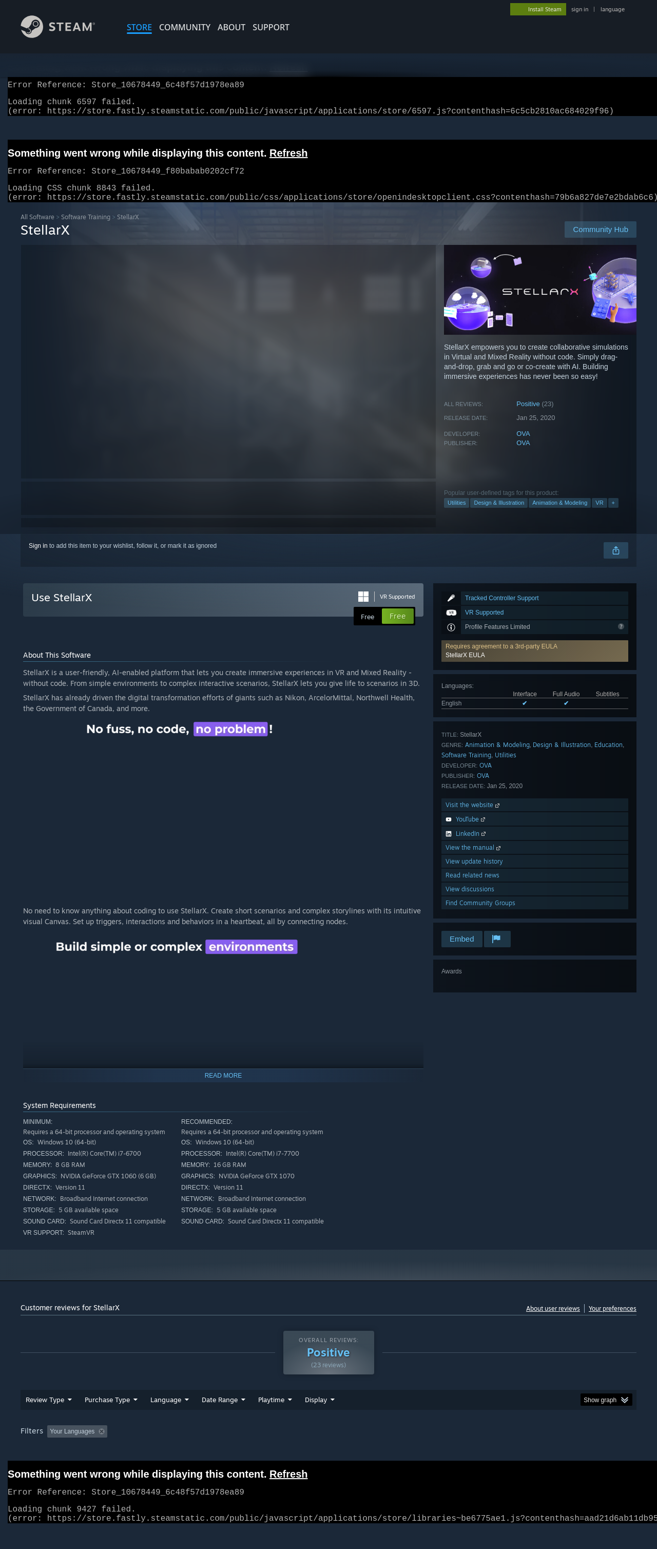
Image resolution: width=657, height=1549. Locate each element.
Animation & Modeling (559, 515)
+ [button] (613, 515)
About (231, 27)
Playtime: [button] (255, 1451)
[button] (534, 663)
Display (316, 1419)
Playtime (271, 1419)
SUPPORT (271, 27)
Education (608, 757)
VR (599, 515)
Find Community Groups (480, 915)
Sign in (38, 558)
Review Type (45, 1419)
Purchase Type (107, 1419)
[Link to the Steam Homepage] (66, 35)
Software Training (85, 229)
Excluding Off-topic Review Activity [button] (176, 1451)
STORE (139, 27)
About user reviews (553, 1321)
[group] (328, 1452)
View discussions (470, 901)
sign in (579, 9)
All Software (37, 229)
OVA (523, 446)
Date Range (220, 1419)
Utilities (457, 515)
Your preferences (612, 1321)
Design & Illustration (499, 515)
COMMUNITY (184, 27)
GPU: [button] (502, 1451)
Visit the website (473, 817)
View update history (474, 873)
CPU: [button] (467, 1451)
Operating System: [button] (415, 1451)
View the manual (474, 860)
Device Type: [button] (547, 1451)
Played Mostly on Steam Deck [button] (329, 1451)
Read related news (472, 887)
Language (165, 1419)
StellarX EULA (465, 667)
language (613, 9)
